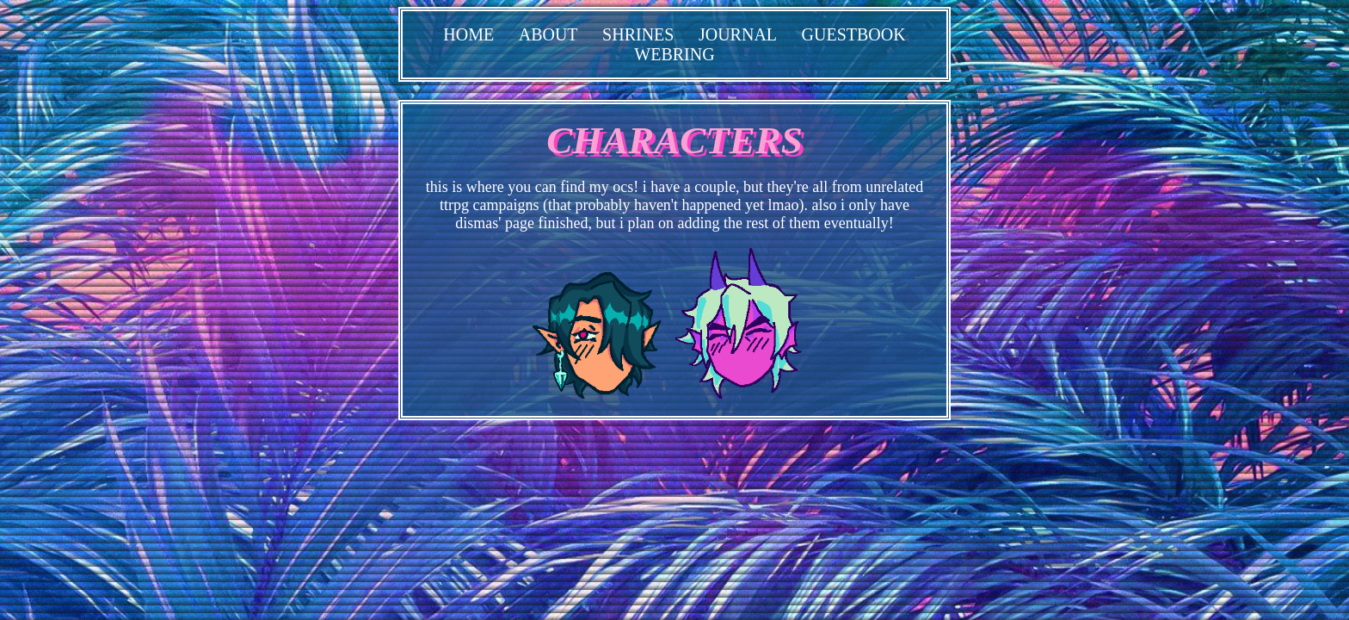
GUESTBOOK (854, 34)
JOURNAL (738, 34)
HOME (468, 34)
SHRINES (638, 34)
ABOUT (548, 34)
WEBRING (674, 54)
